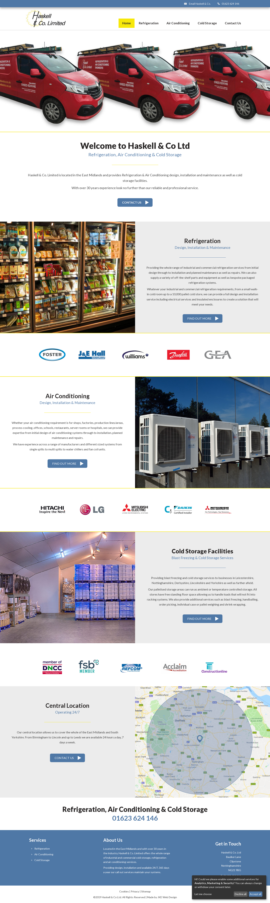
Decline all (240, 894)
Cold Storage (207, 23)
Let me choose (203, 894)
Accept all (255, 894)
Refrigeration (149, 23)
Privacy (135, 891)
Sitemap (146, 891)
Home (126, 23)
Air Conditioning (178, 23)
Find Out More (199, 318)
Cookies (124, 891)
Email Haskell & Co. (200, 3)
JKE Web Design (167, 897)
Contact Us (233, 23)
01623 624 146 (230, 3)
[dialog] (229, 887)
